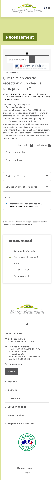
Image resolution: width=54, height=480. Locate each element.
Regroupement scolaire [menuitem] (19, 423)
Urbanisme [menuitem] (12, 398)
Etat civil (15, 263)
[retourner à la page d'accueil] (26, 8)
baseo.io (28, 224)
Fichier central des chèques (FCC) (26, 204)
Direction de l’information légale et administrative (26, 222)
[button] (26, 152)
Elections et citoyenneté (23, 257)
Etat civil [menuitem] (11, 381)
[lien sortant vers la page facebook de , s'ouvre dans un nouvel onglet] (27, 324)
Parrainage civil (19, 276)
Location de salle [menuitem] (15, 406)
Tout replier (25, 145)
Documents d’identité (22, 251)
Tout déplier (43, 145)
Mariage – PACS (19, 269)
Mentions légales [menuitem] (24, 468)
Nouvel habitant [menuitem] (15, 415)
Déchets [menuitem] (11, 390)
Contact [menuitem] (27, 473)
